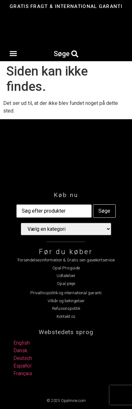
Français (22, 373)
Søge (104, 211)
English (21, 343)
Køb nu (66, 195)
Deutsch (22, 358)
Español (22, 366)
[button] (13, 53)
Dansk (20, 350)
